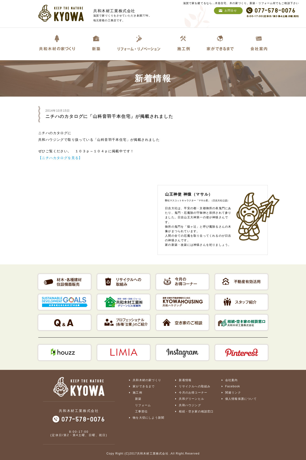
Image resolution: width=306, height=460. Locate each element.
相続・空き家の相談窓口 (196, 411)
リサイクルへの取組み (194, 386)
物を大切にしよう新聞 (148, 417)
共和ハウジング (190, 405)
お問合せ (230, 10)
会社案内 (231, 380)
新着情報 (185, 380)
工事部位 (141, 411)
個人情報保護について (241, 398)
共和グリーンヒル (191, 398)
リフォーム (143, 405)
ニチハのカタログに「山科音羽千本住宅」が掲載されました (109, 116)
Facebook (232, 386)
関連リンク (233, 392)
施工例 (137, 392)
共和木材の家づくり (147, 380)
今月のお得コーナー (193, 392)
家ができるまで (144, 386)
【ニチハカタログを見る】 (60, 158)
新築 (138, 398)
